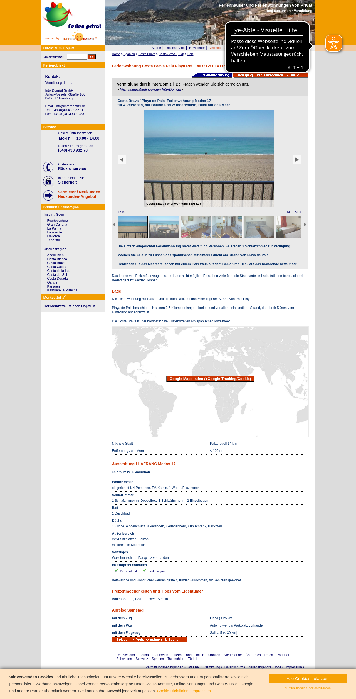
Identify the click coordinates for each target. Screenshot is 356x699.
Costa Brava (56, 263)
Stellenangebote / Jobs (264, 667)
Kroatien (214, 655)
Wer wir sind (257, 48)
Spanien (158, 659)
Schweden (124, 659)
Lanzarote (54, 232)
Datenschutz (233, 667)
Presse (276, 48)
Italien (199, 655)
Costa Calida (56, 267)
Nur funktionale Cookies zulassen (308, 688)
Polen (268, 655)
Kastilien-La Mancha (62, 290)
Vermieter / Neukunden (226, 48)
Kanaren (53, 286)
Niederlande (233, 655)
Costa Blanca (57, 259)
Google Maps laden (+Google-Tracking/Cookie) (210, 379)
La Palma (54, 228)
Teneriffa (53, 240)
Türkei (192, 659)
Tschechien (175, 659)
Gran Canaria (57, 224)
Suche (156, 48)
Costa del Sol (57, 275)
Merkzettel (304, 48)
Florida (144, 655)
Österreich (253, 655)
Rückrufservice (72, 168)
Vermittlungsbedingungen (164, 667)
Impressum (293, 667)
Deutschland (126, 655)
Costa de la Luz (58, 271)
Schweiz (142, 659)
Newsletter (197, 48)
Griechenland (182, 655)
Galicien (53, 282)
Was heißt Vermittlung (203, 667)
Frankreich (160, 655)
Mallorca (53, 236)
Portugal (283, 655)
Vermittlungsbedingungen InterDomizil (151, 89)
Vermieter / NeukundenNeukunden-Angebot (79, 194)
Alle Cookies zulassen (308, 678)
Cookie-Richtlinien (172, 691)
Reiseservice (175, 48)
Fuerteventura (57, 221)
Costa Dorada (57, 279)
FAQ (289, 48)
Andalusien (55, 255)
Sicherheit (67, 182)
